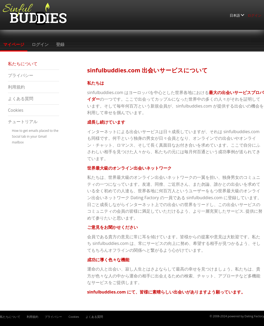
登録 (60, 44)
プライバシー (20, 75)
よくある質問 (20, 98)
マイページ (13, 44)
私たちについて (22, 64)
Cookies (15, 110)
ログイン (254, 15)
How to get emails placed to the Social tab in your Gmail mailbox (35, 136)
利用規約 (16, 87)
